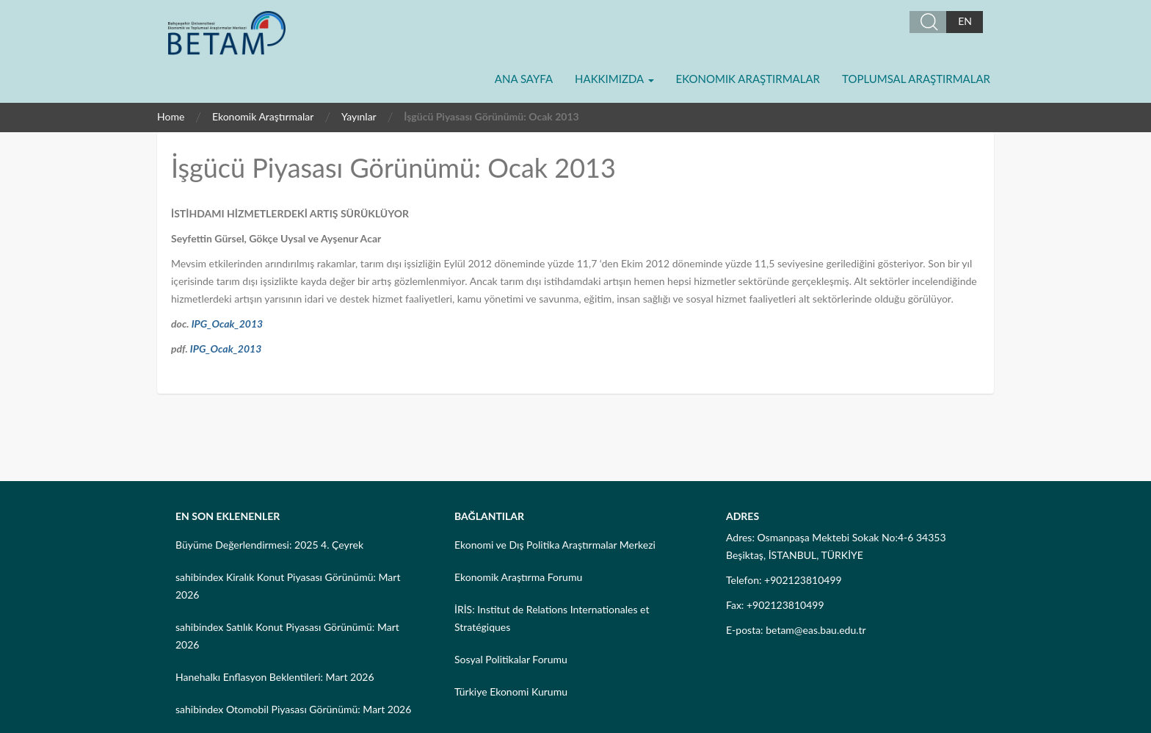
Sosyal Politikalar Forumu (510, 659)
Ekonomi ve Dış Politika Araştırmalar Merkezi (555, 544)
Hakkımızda (614, 78)
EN (965, 21)
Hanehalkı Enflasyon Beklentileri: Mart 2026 (274, 677)
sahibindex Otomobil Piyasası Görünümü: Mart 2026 (293, 709)
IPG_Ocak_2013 (228, 323)
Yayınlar (359, 116)
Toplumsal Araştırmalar (916, 78)
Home (170, 116)
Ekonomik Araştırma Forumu (518, 577)
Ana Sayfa (524, 78)
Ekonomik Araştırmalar (748, 78)
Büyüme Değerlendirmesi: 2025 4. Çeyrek (269, 544)
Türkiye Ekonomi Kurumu (510, 691)
